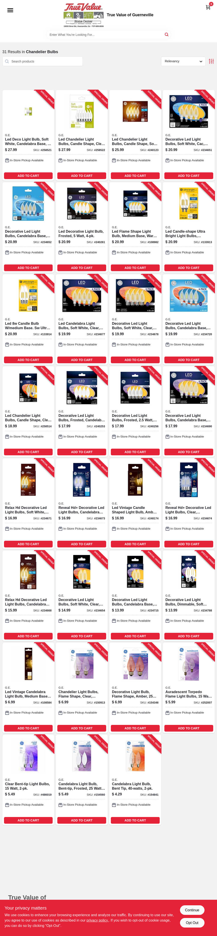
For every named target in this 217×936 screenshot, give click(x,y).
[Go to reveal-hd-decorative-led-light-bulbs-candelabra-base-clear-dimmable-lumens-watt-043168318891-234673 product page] (82, 503)
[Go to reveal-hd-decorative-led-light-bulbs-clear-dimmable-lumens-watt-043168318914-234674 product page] (189, 503)
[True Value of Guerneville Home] (84, 15)
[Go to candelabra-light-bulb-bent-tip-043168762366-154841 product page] (135, 780)
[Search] (167, 34)
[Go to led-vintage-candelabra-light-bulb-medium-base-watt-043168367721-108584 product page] (28, 688)
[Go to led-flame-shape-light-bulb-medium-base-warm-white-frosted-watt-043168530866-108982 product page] (135, 227)
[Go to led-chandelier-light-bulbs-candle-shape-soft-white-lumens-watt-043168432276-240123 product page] (135, 135)
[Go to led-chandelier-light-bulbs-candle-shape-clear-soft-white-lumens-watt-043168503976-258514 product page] (28, 411)
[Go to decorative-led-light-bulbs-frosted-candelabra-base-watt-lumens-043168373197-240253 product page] (82, 411)
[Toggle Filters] (211, 61)
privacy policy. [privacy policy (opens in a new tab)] (98, 920)
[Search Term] (108, 34)
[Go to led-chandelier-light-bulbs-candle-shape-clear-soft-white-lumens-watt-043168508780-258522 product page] (82, 135)
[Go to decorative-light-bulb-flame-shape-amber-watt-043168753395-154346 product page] (135, 688)
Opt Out (192, 923)
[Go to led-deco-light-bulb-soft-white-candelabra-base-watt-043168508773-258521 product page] (28, 135)
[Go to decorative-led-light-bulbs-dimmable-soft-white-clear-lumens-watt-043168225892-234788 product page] (189, 596)
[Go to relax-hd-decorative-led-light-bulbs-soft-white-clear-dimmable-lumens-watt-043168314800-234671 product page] (28, 503)
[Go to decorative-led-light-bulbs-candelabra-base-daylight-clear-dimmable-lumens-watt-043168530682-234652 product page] (28, 227)
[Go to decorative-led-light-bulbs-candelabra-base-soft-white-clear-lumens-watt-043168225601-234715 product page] (135, 596)
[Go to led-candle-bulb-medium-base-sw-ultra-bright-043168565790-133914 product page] (28, 319)
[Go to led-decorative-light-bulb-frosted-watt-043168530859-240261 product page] (82, 227)
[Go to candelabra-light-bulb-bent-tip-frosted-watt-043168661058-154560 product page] (82, 780)
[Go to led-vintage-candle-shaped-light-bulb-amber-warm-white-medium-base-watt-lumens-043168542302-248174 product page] (135, 503)
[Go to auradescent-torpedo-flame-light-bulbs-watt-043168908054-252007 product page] (189, 688)
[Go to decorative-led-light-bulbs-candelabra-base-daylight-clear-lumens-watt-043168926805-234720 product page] (189, 319)
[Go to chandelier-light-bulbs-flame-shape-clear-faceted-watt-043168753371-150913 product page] (82, 688)
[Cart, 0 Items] (208, 7)
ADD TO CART (28, 176)
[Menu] (10, 10)
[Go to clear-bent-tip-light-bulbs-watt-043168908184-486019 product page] (28, 780)
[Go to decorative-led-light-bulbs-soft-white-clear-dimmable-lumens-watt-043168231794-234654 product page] (82, 596)
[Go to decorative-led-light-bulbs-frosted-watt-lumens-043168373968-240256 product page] (135, 411)
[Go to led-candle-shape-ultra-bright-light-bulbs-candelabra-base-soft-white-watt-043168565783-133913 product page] (189, 227)
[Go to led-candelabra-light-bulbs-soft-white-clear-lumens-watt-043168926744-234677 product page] (82, 319)
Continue (192, 910)
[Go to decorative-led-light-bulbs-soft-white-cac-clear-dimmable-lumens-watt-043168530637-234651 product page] (189, 135)
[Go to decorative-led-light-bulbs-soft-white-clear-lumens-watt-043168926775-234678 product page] (135, 319)
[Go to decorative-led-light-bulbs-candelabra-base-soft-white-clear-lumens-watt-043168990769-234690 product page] (189, 411)
